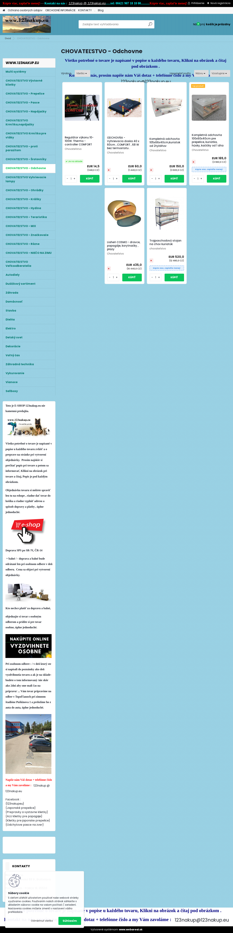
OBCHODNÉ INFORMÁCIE (60, 10)
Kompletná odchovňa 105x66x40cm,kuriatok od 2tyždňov (164, 142)
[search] (150, 25)
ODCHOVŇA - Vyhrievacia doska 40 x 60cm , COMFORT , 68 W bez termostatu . (123, 143)
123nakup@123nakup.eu (146, 82)
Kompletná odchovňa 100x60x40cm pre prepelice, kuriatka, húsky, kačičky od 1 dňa (208, 140)
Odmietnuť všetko (42, 920)
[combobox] (201, 73)
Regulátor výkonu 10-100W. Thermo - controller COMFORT (79, 141)
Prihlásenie (197, 3)
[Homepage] (4, 10)
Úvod (8, 38)
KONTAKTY (85, 10)
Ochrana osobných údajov (25, 10)
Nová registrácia (220, 3)
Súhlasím (70, 921)
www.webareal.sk (130, 929)
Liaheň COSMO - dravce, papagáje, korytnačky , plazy (123, 245)
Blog (101, 10)
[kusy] (71, 179)
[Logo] (27, 24)
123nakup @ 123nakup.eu (87, 3)
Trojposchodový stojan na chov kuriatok (165, 242)
